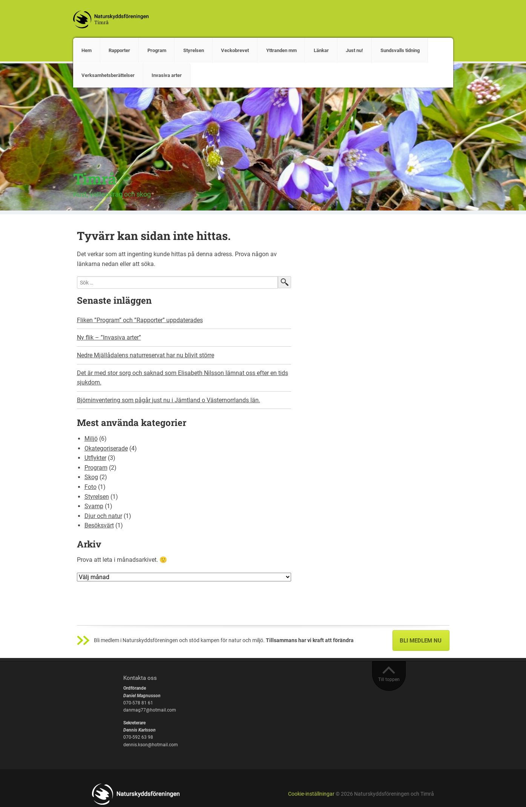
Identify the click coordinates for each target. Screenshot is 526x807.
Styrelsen (193, 50)
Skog (91, 477)
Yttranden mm (281, 50)
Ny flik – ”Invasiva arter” (109, 337)
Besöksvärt (99, 525)
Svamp (93, 506)
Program (156, 50)
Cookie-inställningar (311, 794)
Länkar (321, 50)
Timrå (95, 179)
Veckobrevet (235, 50)
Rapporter (119, 50)
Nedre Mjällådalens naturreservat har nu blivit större (145, 355)
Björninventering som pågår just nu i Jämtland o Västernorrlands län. (168, 400)
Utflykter (95, 457)
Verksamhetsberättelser (108, 75)
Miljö (91, 438)
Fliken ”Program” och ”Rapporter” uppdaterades (140, 320)
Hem (86, 50)
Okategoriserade (106, 448)
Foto (90, 486)
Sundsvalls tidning (400, 50)
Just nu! (354, 50)
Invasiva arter (167, 75)
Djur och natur (103, 516)
